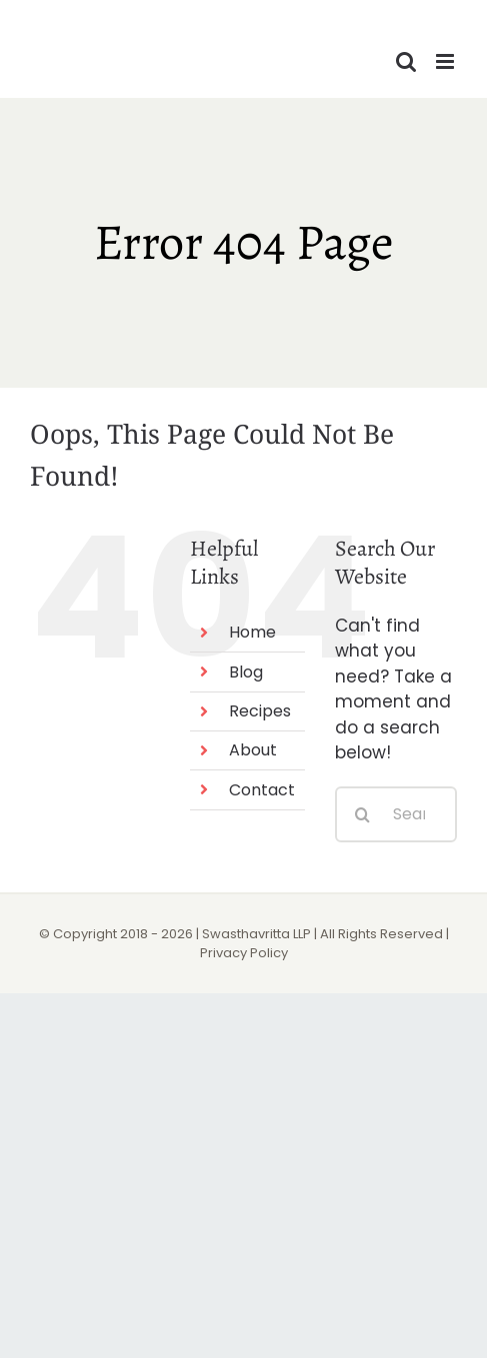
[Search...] (396, 814)
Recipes (260, 710)
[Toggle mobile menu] (446, 61)
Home (252, 632)
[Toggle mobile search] (406, 61)
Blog (246, 672)
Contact (262, 789)
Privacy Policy (244, 952)
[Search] (363, 814)
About (253, 749)
